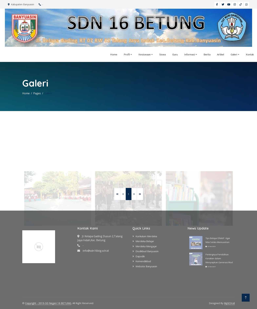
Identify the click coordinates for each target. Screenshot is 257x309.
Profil (127, 54)
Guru (175, 54)
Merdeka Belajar (145, 241)
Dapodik (140, 256)
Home (113, 54)
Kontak (250, 54)
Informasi (189, 54)
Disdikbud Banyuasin (147, 251)
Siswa (162, 54)
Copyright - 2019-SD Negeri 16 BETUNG (48, 303)
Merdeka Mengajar (146, 246)
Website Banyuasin (146, 266)
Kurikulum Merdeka (146, 236)
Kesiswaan (144, 54)
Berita (207, 54)
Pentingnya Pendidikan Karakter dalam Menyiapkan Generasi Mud (219, 258)
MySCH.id (229, 303)
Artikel (220, 54)
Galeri (234, 54)
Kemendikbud (143, 261)
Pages (37, 93)
